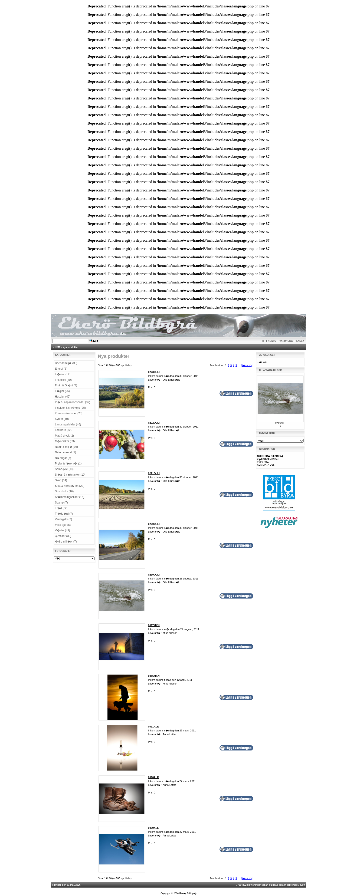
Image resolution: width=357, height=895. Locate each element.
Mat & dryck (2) (64, 435)
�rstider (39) (63, 536)
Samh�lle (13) (64, 469)
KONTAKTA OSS (266, 465)
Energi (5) (61, 368)
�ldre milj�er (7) (66, 541)
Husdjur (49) (62, 396)
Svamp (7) (61, 502)
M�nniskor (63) (65, 441)
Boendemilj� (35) (66, 363)
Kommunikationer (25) (68, 413)
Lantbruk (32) (63, 430)
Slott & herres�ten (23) (69, 485)
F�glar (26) (62, 391)
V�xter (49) (62, 530)
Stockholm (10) (64, 491)
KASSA (300, 341)
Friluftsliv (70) (63, 380)
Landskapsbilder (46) (68, 424)
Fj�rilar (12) (63, 374)
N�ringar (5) (63, 458)
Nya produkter (71, 347)
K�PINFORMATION (268, 459)
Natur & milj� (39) (66, 446)
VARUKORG (286, 341)
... (238, 365)
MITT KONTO (269, 341)
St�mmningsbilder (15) (69, 497)
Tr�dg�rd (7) (64, 513)
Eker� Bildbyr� (188, 893)
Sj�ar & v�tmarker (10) (70, 474)
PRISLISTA (263, 462)
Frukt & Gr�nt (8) (66, 385)
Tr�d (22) (61, 508)
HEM (57, 347)
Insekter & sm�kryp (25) (70, 407)
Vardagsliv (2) (63, 519)
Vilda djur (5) (63, 524)
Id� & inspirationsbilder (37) (72, 402)
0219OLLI (280, 423)
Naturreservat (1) (65, 452)
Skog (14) (61, 480)
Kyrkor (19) (62, 419)
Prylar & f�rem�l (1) (68, 463)
